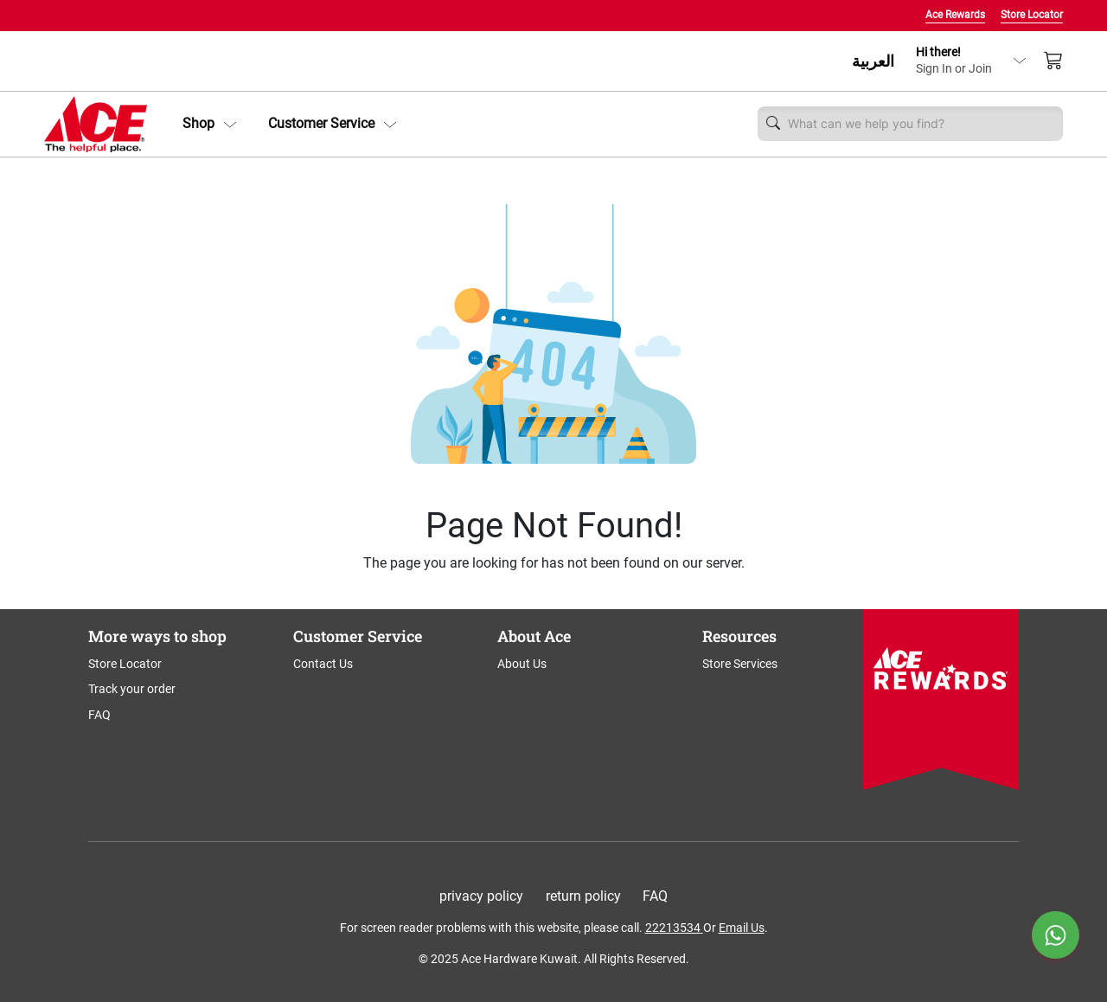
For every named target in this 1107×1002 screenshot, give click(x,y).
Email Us (742, 928)
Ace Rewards (955, 15)
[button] (210, 124)
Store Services (739, 664)
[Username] (921, 123)
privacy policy (481, 896)
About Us (522, 664)
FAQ (99, 715)
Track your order (132, 689)
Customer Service (332, 123)
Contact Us (323, 664)
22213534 (673, 928)
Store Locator (1032, 15)
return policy (583, 896)
